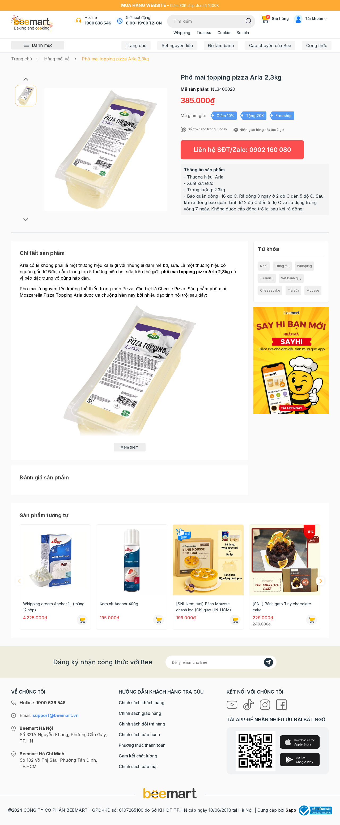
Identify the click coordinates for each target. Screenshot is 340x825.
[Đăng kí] (268, 662)
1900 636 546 (98, 23)
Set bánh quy (291, 278)
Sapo (291, 810)
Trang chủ (136, 45)
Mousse (313, 290)
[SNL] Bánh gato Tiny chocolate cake (282, 606)
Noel (263, 266)
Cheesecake (270, 290)
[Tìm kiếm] (248, 20)
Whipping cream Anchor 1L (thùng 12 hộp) (53, 606)
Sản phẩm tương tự (44, 515)
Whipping (181, 32)
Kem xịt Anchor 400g (119, 603)
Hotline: (43, 702)
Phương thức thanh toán (142, 745)
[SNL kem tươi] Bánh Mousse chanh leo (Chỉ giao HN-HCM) (203, 606)
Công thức (316, 45)
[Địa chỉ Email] (221, 662)
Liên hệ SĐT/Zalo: (242, 150)
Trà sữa (293, 290)
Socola (243, 32)
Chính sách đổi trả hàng (142, 724)
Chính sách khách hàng (141, 702)
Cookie (224, 32)
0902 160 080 (270, 150)
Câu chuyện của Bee (270, 45)
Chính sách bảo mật (138, 766)
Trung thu (282, 266)
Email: (49, 715)
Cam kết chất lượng (138, 755)
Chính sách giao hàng (140, 713)
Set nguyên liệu (177, 45)
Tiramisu (204, 32)
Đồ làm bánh (221, 45)
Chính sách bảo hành (139, 734)
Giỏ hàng (275, 18)
